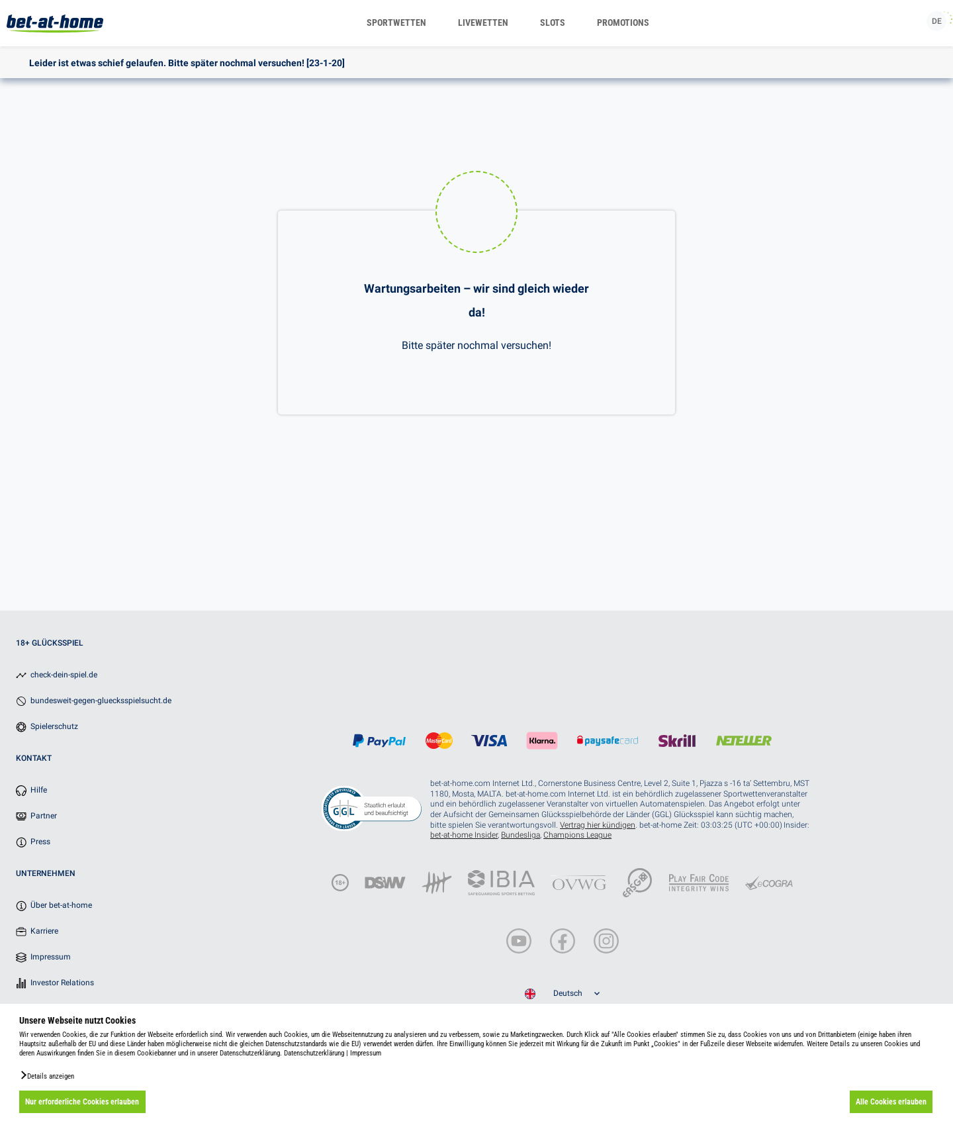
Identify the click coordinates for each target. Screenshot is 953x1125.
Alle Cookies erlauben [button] (891, 1101)
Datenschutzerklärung (314, 1053)
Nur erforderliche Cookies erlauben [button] (82, 1101)
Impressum (365, 1053)
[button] (46, 1075)
